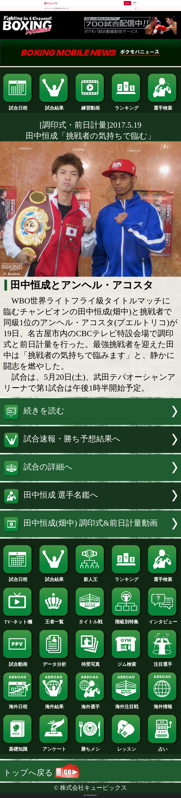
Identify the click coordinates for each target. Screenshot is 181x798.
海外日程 (18, 704)
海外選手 (90, 704)
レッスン (126, 747)
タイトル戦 (90, 619)
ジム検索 (126, 662)
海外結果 (54, 704)
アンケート (54, 747)
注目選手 (162, 662)
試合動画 (18, 662)
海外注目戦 (126, 704)
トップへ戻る (41, 772)
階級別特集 (126, 619)
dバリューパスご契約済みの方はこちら (57, 8)
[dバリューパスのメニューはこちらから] (134, 3)
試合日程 (18, 106)
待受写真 (90, 662)
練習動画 (90, 106)
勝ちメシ (90, 747)
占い (162, 747)
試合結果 (54, 106)
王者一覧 (54, 619)
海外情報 (162, 704)
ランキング (126, 106)
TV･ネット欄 (18, 619)
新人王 (90, 577)
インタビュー (162, 619)
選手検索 (162, 106)
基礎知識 (18, 747)
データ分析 (54, 662)
